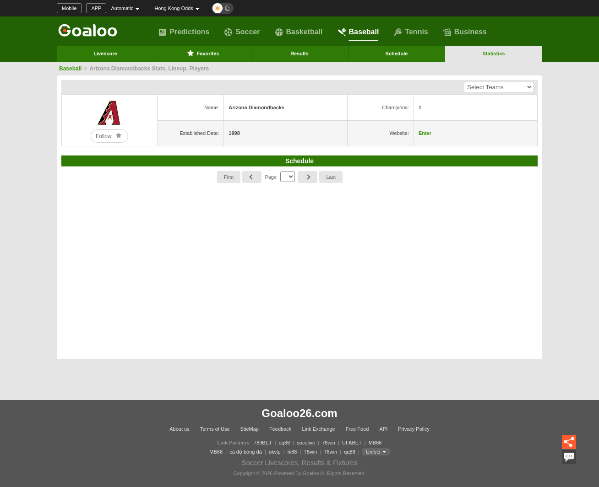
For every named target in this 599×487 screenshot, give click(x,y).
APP (96, 8)
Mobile (69, 8)
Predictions (183, 32)
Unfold (373, 452)
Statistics (494, 53)
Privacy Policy (413, 429)
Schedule (397, 53)
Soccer (242, 32)
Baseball (358, 32)
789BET (263, 442)
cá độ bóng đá (245, 452)
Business (465, 32)
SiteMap (249, 429)
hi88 (292, 452)
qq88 (284, 442)
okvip (275, 452)
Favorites (202, 53)
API (383, 429)
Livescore (105, 53)
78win (328, 442)
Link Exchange (318, 429)
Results (299, 53)
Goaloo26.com (299, 413)
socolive (306, 442)
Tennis (411, 32)
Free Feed (357, 429)
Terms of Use (215, 429)
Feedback (280, 429)
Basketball (299, 32)
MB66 (375, 442)
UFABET (352, 442)
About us (179, 429)
